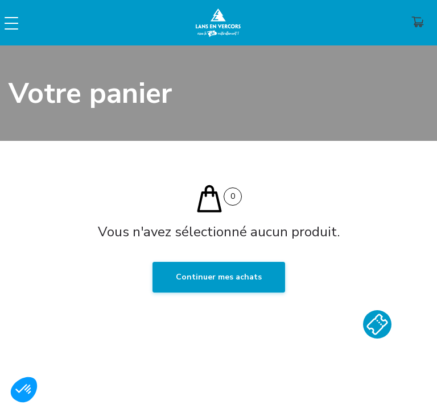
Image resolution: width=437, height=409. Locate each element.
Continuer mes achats (219, 277)
